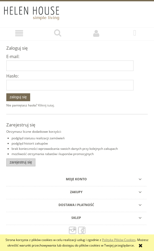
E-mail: (12, 56)
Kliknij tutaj (46, 105)
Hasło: (12, 76)
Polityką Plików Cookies (119, 240)
